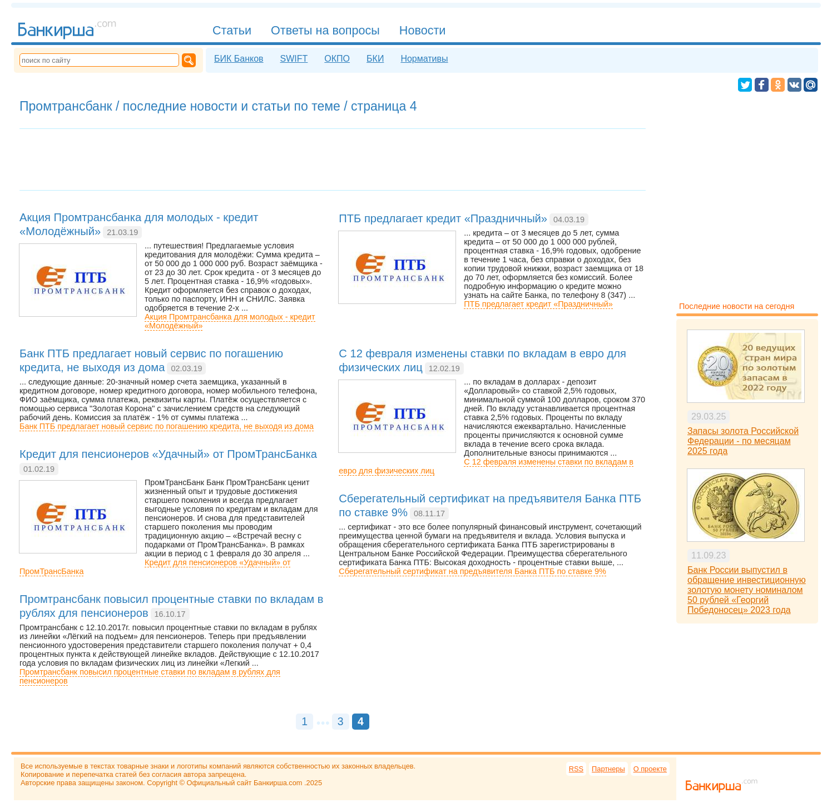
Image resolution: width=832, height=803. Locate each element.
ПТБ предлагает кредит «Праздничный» (538, 304)
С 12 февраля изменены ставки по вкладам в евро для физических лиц (486, 466)
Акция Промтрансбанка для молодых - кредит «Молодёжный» (230, 321)
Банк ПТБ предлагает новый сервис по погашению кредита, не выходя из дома (166, 426)
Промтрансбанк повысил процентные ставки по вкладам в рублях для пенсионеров (149, 676)
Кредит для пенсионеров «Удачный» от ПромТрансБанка (154, 567)
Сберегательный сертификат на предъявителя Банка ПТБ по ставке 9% (472, 571)
